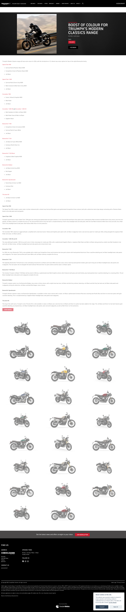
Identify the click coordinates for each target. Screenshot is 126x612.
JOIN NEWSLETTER (82, 535)
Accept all (102, 606)
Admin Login (113, 582)
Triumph (71, 42)
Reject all (116, 606)
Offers (46, 3)
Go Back (73, 47)
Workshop (51, 3)
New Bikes (33, 3)
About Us (73, 3)
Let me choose (113, 602)
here (17, 595)
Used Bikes (40, 3)
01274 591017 (120, 4)
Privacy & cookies (121, 582)
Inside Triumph (65, 3)
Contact (78, 3)
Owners (58, 3)
